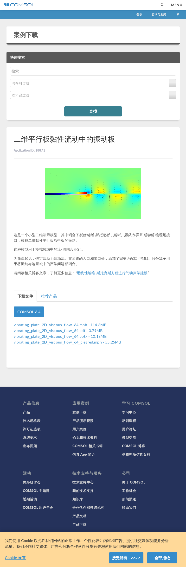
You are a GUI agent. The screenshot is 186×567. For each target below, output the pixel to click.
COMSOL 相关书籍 (87, 445)
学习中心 (129, 412)
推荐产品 (49, 296)
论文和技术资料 (84, 437)
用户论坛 (129, 429)
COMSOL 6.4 (29, 311)
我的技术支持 (83, 490)
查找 (93, 111)
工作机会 (129, 490)
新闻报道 (129, 499)
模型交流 (129, 437)
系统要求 (30, 437)
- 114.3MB (60, 324)
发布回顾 (30, 445)
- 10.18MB (60, 336)
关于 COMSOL (133, 482)
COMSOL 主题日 (36, 490)
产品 (26, 412)
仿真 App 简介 (83, 454)
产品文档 (79, 515)
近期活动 (30, 499)
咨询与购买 (159, 14)
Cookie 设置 (15, 559)
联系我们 (129, 507)
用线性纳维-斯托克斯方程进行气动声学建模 (112, 272)
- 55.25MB (67, 342)
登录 (139, 14)
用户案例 (79, 429)
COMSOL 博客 (133, 445)
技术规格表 (32, 420)
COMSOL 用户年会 (38, 507)
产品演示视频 (83, 420)
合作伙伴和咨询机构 (88, 507)
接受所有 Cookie (126, 559)
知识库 (77, 499)
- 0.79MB (58, 330)
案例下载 (26, 34)
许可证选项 (32, 429)
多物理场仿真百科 (136, 454)
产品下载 (79, 524)
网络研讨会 (32, 482)
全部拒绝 (162, 559)
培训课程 (129, 420)
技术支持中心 (83, 482)
